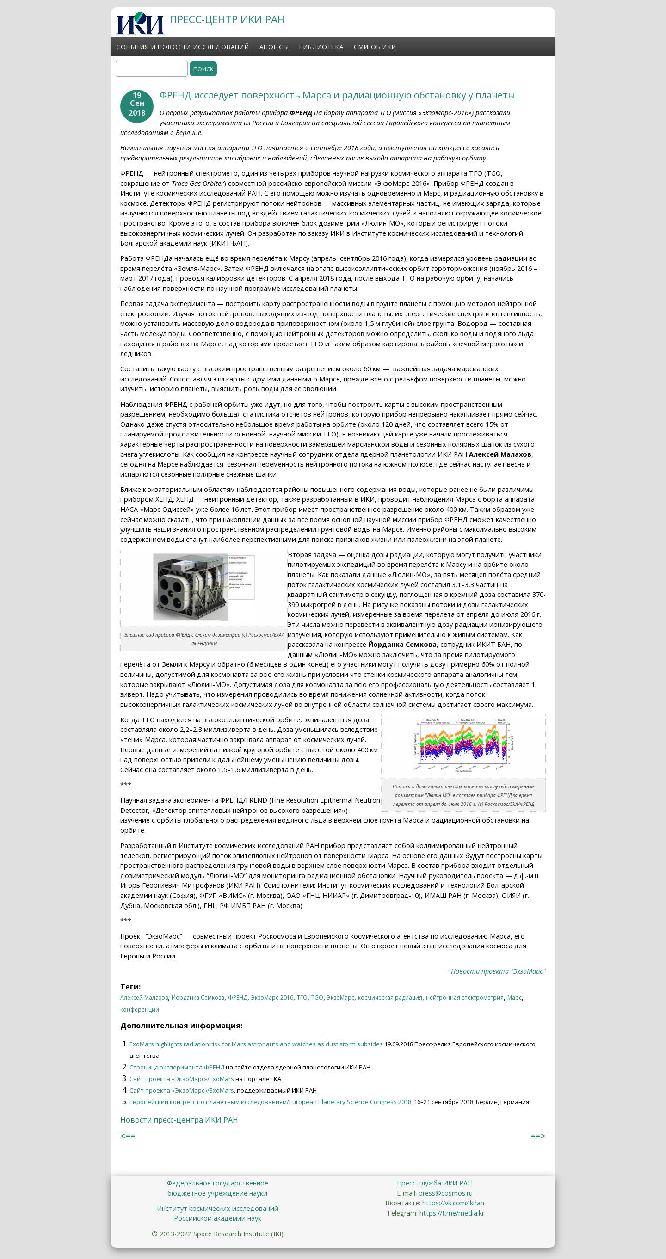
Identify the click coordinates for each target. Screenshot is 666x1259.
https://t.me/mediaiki (451, 1213)
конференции (139, 1009)
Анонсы (274, 47)
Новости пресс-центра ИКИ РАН (179, 1120)
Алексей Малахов (144, 997)
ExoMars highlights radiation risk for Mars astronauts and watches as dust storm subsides (256, 1044)
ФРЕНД (237, 997)
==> (538, 1136)
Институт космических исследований (217, 1208)
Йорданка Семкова (198, 997)
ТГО (302, 997)
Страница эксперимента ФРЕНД (177, 1067)
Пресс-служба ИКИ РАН (435, 1183)
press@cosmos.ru (446, 1193)
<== (128, 1136)
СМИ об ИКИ (375, 47)
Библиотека (321, 47)
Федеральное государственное (217, 1183)
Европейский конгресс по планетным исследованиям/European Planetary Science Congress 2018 (270, 1102)
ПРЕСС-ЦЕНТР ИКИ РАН (227, 19)
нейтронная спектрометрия (465, 997)
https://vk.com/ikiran (453, 1202)
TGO (317, 997)
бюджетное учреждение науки (217, 1193)
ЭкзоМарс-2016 (272, 997)
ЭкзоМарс (340, 997)
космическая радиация (390, 997)
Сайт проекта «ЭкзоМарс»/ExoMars (182, 1079)
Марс (514, 997)
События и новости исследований (182, 47)
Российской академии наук (217, 1218)
